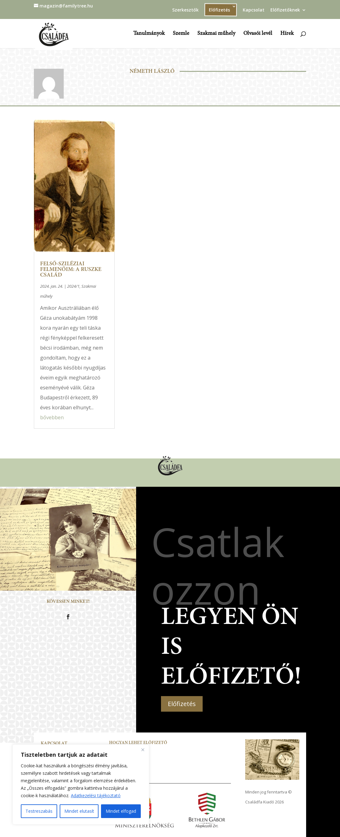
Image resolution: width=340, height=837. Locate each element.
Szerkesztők (185, 10)
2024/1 (73, 286)
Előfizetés (219, 9)
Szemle (181, 33)
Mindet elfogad (121, 811)
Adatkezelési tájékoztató (96, 795)
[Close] (142, 749)
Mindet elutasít (79, 811)
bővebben (52, 417)
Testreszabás (39, 811)
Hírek (287, 33)
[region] (80, 784)
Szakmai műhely (216, 33)
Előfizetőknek (285, 10)
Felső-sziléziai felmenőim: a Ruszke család (70, 269)
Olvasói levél (257, 33)
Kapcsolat (253, 10)
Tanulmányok (149, 33)
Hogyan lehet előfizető (138, 743)
